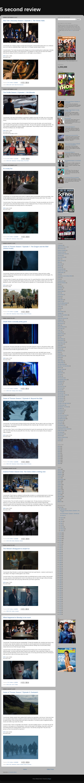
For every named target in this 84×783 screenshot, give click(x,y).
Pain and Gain (68, 118)
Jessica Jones (61, 321)
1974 (60, 608)
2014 (60, 536)
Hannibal (60, 308)
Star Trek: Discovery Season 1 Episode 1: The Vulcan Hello (24, 21)
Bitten (59, 262)
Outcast (59, 345)
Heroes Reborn (61, 311)
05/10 (59, 455)
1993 (60, 573)
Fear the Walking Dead (62, 303)
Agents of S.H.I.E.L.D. (62, 247)
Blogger (49, 778)
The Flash (60, 389)
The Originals (60, 411)
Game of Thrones (27, 313)
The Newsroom (61, 410)
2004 (60, 555)
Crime (59, 477)
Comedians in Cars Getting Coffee (65, 275)
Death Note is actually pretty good (15, 322)
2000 (60, 560)
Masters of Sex (61, 333)
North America (61, 340)
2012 (60, 540)
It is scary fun (7, 168)
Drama (22, 160)
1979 (60, 599)
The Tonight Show (61, 416)
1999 (60, 562)
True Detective (61, 425)
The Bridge (60, 382)
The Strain (60, 413)
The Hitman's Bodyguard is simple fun (16, 549)
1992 (60, 575)
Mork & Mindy (61, 338)
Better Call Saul (61, 260)
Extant (59, 298)
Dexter (59, 292)
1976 (60, 605)
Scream (59, 354)
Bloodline (60, 267)
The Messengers (61, 405)
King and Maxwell (61, 326)
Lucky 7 (59, 330)
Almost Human (61, 248)
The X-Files (60, 422)
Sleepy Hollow (61, 362)
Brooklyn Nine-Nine (62, 270)
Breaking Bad (60, 269)
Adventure (14, 160)
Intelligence (60, 320)
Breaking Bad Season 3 (70, 126)
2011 (60, 542)
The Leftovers (61, 398)
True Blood (60, 423)
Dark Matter (60, 287)
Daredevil (60, 286)
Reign (59, 352)
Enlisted (59, 296)
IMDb (4, 56)
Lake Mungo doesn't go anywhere (72, 177)
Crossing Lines (61, 281)
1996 (60, 568)
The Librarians (61, 400)
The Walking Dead (61, 418)
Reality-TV (60, 491)
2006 (60, 551)
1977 (60, 603)
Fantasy (21, 313)
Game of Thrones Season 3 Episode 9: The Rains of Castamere (72, 144)
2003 (60, 557)
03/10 (7, 160)
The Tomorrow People (62, 415)
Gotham (59, 306)
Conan (59, 277)
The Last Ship (61, 396)
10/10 (7, 313)
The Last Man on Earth (62, 394)
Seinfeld (59, 357)
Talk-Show (60, 496)
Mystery (20, 390)
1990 (60, 579)
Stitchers (59, 367)
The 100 (59, 374)
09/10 (7, 238)
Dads (59, 284)
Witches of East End (62, 437)
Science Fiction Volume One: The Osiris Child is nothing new (24, 472)
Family (59, 482)
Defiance (60, 289)
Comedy (18, 160)
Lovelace (67, 169)
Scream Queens (61, 355)
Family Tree (60, 301)
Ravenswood (60, 350)
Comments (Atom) (13, 772)
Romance (60, 493)
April (61, 525)
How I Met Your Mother (62, 314)
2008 (60, 547)
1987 (60, 584)
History (59, 486)
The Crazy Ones (61, 386)
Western (59, 501)
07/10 (59, 458)
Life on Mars (60, 328)
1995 (60, 569)
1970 (60, 614)
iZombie (59, 440)
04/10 (7, 84)
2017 (10, 84)
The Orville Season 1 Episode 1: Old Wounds (19, 92)
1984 (60, 590)
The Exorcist (60, 388)
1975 (60, 606)
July (61, 519)
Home (25, 769)
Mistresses (60, 335)
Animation (60, 472)
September (62, 508)
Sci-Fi (13, 84)
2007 (60, 549)
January (62, 530)
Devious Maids (61, 291)
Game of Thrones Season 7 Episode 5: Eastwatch (20, 692)
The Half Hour (61, 393)
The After (60, 376)
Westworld (60, 435)
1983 (60, 592)
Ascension (60, 255)
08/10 (7, 390)
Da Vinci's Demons (62, 282)
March (61, 526)
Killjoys (59, 325)
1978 (60, 601)
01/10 (59, 448)
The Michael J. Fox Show (63, 406)
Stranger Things (61, 369)
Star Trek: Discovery (19, 84)
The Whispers (61, 420)
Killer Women (60, 323)
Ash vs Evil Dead (61, 257)
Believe (59, 258)
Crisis (59, 279)
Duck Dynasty (61, 294)
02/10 (7, 540)
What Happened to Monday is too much (17, 617)
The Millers (60, 408)
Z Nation (59, 439)
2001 (60, 558)
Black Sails (60, 263)
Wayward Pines (61, 433)
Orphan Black (60, 343)
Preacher (60, 349)
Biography (60, 474)
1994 (60, 571)
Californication (61, 272)
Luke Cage (60, 331)
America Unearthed (62, 250)
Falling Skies (60, 299)
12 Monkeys (60, 245)
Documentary (60, 479)
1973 (60, 610)
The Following (61, 391)
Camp (59, 274)
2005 (60, 553)
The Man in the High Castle (63, 403)
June (61, 521)
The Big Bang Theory (62, 379)
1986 (60, 586)
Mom (59, 337)
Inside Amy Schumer (62, 318)
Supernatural (60, 372)
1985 (60, 588)
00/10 (59, 446)
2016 (10, 540)
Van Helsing (60, 432)
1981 (60, 595)
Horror (21, 238)
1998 (60, 564)
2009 (60, 545)
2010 (60, 544)
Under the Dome (61, 430)
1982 (60, 593)
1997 (60, 566)
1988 (60, 582)
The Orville (26, 160)
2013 (60, 538)
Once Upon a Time (62, 342)
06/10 (59, 456)
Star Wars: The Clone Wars (63, 365)
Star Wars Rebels (61, 364)
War (58, 499)
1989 (60, 581)
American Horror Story (62, 253)
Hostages (60, 313)
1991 (60, 577)
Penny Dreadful (61, 347)
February (62, 528)
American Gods (61, 252)
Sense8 (59, 359)
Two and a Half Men (62, 427)
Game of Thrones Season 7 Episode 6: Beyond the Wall (22, 398)
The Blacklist (60, 381)
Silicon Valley (60, 360)
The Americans (61, 377)
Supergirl (60, 371)
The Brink (60, 384)
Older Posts (50, 769)
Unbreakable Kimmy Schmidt (64, 428)
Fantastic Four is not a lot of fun (71, 135)
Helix (59, 309)
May (61, 523)
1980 (60, 597)
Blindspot (60, 265)
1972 (60, 612)
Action (13, 540)
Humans (59, 316)
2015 (60, 534)
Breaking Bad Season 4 (70, 152)
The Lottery (60, 401)
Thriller (16, 684)
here (72, 30)
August (62, 517)
